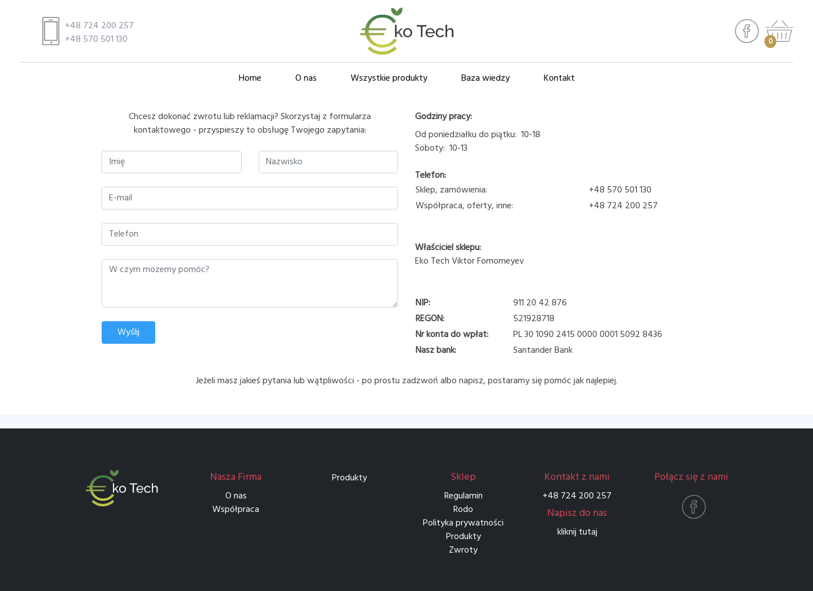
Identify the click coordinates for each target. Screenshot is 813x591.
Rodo (463, 509)
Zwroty (463, 550)
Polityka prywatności (463, 523)
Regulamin (463, 496)
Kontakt (559, 78)
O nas (306, 78)
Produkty (349, 478)
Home (250, 78)
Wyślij (128, 332)
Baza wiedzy (485, 78)
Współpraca (235, 509)
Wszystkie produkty (389, 78)
